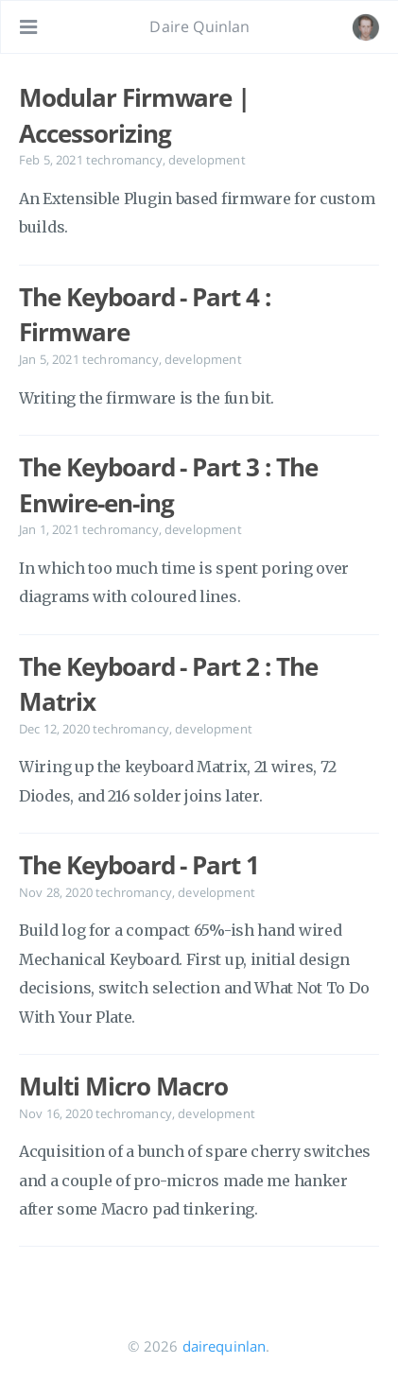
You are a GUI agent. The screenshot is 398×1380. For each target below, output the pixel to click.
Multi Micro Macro (123, 1086)
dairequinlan (224, 1346)
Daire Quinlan (199, 26)
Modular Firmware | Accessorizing (134, 115)
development (207, 159)
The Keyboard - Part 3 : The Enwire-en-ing (168, 485)
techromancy (124, 159)
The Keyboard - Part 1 (139, 865)
